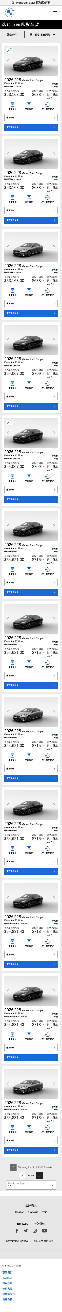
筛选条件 (12, 34)
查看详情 (10, 117)
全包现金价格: (11, 91)
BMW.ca (22, 1223)
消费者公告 (8, 1294)
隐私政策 (7, 1283)
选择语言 (31, 1205)
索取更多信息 (12, 127)
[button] (18, 91)
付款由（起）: (38, 91)
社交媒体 (39, 1223)
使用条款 (7, 1288)
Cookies (7, 1278)
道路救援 (7, 1299)
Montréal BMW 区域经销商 (31, 2)
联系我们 (7, 1272)
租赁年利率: (52, 91)
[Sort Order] (44, 34)
